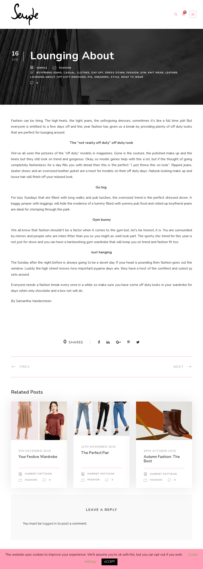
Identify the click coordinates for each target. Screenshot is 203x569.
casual (70, 72)
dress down (115, 72)
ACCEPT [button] (109, 562)
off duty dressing (71, 77)
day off (98, 72)
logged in (50, 523)
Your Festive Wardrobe (39, 456)
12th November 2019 (98, 446)
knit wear (156, 72)
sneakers (102, 77)
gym (143, 72)
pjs (90, 77)
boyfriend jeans (50, 72)
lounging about (42, 77)
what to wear (133, 77)
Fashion (66, 68)
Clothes (84, 72)
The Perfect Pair (95, 453)
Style (116, 77)
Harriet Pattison (38, 474)
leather (172, 72)
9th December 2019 (35, 450)
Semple (42, 68)
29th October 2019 (160, 450)
